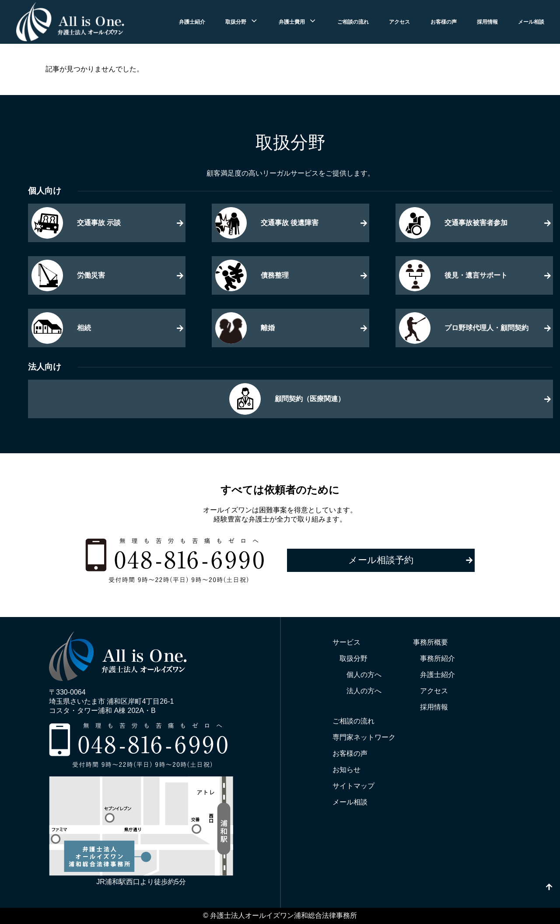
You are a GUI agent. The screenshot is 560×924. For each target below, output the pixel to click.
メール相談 (531, 22)
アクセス (399, 22)
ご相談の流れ (353, 22)
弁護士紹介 (192, 22)
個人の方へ (364, 674)
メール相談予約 (380, 560)
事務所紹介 (437, 658)
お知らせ (346, 769)
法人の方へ (364, 691)
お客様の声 (443, 22)
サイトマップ (353, 786)
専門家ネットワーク (364, 737)
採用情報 (487, 22)
